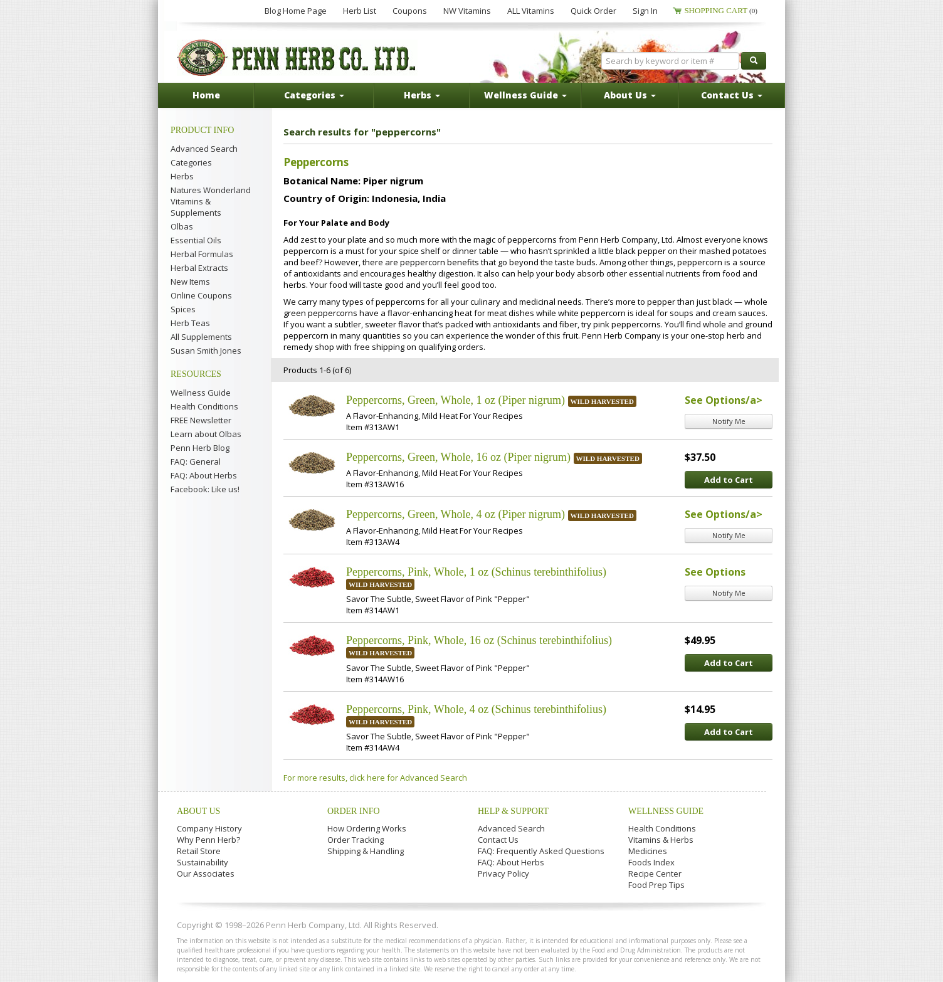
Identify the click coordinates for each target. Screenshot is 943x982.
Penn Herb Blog (200, 447)
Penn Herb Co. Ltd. (297, 58)
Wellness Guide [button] (525, 95)
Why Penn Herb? (208, 839)
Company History (209, 828)
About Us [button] (630, 95)
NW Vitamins (467, 10)
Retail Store (199, 851)
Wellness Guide (201, 392)
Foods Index (651, 862)
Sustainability (202, 862)
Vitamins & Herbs (660, 839)
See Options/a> (723, 400)
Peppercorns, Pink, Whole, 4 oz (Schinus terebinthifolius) (476, 709)
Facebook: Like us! (205, 489)
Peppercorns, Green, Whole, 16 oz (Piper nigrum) (458, 457)
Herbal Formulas (202, 254)
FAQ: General (196, 461)
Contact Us (498, 839)
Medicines (647, 851)
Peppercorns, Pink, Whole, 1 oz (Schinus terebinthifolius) (476, 572)
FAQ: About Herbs (204, 475)
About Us (198, 811)
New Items (190, 281)
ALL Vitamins (530, 10)
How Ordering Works (366, 828)
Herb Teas (190, 323)
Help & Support (513, 811)
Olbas (182, 226)
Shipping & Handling (365, 851)
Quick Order (593, 10)
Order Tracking (355, 839)
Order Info (353, 811)
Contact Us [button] (731, 95)
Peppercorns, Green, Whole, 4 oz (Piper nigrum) (455, 514)
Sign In (645, 10)
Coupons (409, 10)
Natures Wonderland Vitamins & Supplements (211, 201)
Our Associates (205, 873)
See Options (715, 572)
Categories (191, 162)
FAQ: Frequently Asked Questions (541, 851)
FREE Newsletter (201, 420)
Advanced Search (204, 148)
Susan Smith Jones (206, 350)
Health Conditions (204, 406)
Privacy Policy (503, 873)
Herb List (359, 10)
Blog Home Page (296, 10)
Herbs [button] (422, 95)
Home (206, 95)
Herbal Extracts (199, 267)
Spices (183, 309)
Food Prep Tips (656, 884)
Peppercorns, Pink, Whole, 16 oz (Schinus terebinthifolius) (479, 640)
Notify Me (728, 421)
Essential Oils (196, 240)
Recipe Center (655, 873)
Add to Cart (728, 479)
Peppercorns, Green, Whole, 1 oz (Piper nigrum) (455, 400)
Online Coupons (201, 295)
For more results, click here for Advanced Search (375, 777)
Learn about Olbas (206, 434)
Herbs (182, 176)
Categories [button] (314, 95)
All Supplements (201, 336)
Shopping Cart (720, 10)
